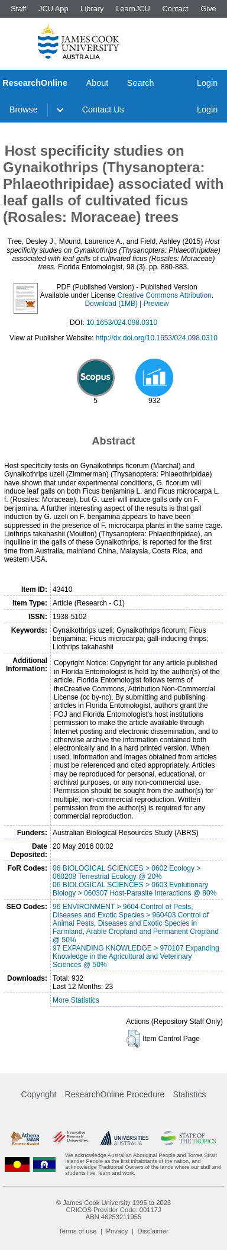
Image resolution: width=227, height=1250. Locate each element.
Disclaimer (153, 1231)
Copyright (39, 1094)
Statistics (189, 1094)
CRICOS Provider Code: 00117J (113, 1209)
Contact (176, 8)
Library (91, 8)
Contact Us (103, 109)
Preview (156, 303)
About (97, 83)
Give (208, 8)
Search (140, 83)
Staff (18, 8)
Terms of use (77, 1231)
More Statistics (76, 1000)
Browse (23, 109)
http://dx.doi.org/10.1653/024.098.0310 (157, 338)
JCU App (53, 8)
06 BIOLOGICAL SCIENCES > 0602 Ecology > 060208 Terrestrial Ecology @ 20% (126, 872)
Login (207, 83)
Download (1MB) (111, 303)
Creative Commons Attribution (164, 295)
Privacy (117, 1231)
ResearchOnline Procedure (115, 1094)
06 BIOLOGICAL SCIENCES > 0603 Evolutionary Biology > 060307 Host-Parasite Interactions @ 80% (134, 889)
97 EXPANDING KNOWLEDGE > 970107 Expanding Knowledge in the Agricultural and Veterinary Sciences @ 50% (136, 956)
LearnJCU (133, 8)
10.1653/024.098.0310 (121, 322)
